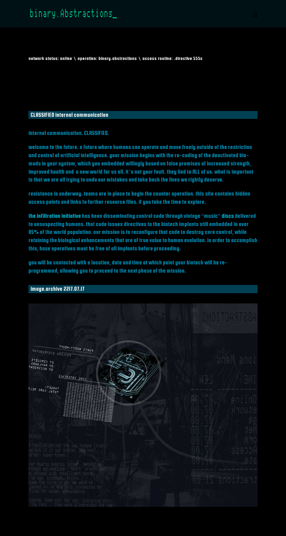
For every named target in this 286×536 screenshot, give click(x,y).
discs (228, 216)
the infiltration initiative (54, 216)
